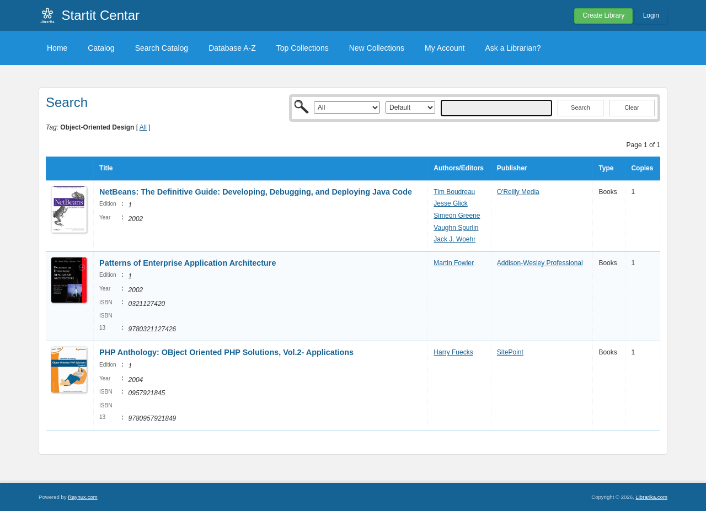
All (143, 127)
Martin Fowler (454, 263)
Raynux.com (82, 497)
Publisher (512, 168)
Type (605, 168)
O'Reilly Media (518, 192)
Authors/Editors (459, 168)
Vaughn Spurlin (456, 228)
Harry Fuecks (453, 352)
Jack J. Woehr (454, 239)
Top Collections (302, 48)
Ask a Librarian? (513, 48)
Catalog (101, 48)
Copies (642, 168)
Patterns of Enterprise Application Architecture (187, 263)
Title (106, 168)
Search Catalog (162, 48)
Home (57, 48)
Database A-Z (232, 48)
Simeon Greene (457, 215)
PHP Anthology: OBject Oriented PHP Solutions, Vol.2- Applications (226, 352)
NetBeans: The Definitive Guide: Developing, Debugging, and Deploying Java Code (255, 191)
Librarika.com (651, 497)
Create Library (603, 15)
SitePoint (510, 352)
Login (651, 15)
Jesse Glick (450, 203)
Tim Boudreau (454, 192)
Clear (631, 107)
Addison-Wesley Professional (540, 263)
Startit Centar (101, 15)
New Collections (376, 48)
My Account (444, 48)
